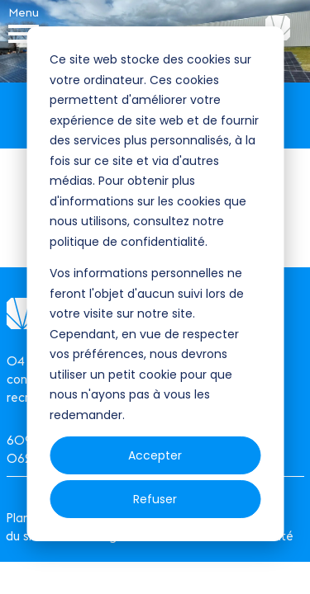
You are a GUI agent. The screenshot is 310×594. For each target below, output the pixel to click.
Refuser (155, 499)
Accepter (155, 455)
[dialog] (155, 283)
